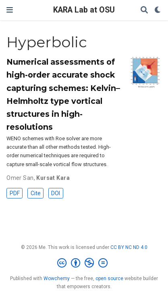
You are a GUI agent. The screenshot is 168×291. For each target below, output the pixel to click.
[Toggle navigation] (9, 9)
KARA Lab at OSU (84, 10)
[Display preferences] (158, 10)
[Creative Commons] (84, 263)
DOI (55, 193)
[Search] (144, 10)
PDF (15, 193)
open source (109, 278)
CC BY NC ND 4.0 (128, 247)
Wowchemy (57, 278)
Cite (36, 193)
